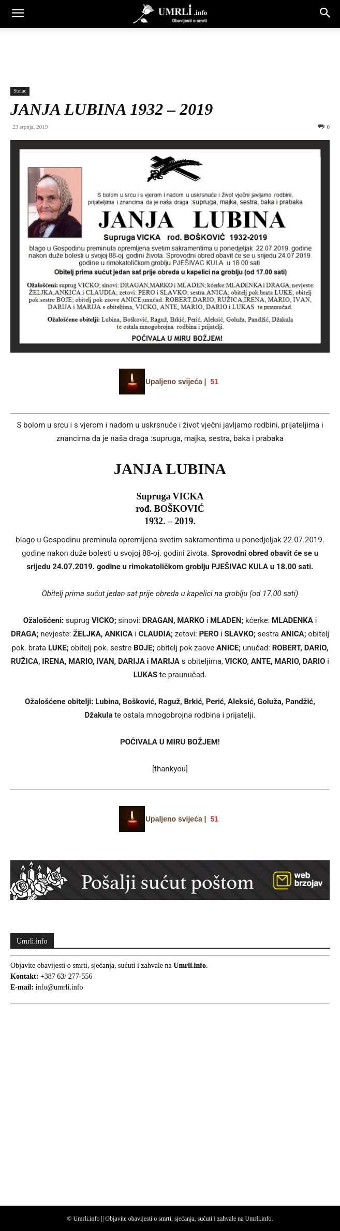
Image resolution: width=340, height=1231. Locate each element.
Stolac (19, 91)
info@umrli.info (59, 987)
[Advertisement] (170, 46)
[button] (17, 14)
